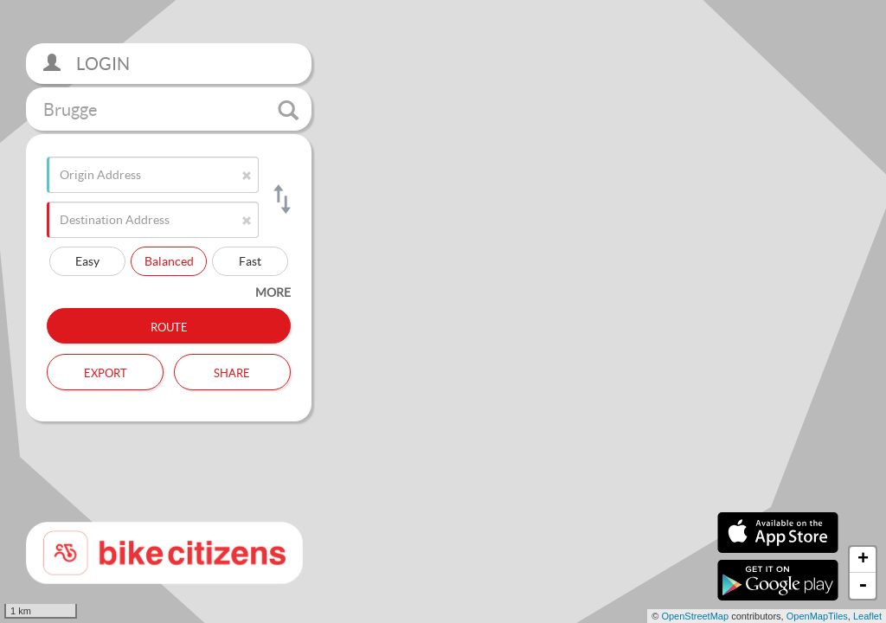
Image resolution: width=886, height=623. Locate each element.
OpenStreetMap (695, 616)
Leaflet (867, 616)
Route (169, 325)
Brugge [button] (171, 110)
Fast (250, 261)
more (273, 292)
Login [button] (86, 64)
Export (105, 371)
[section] (443, 311)
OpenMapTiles (817, 616)
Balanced (169, 261)
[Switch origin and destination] (281, 199)
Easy (87, 261)
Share (232, 371)
